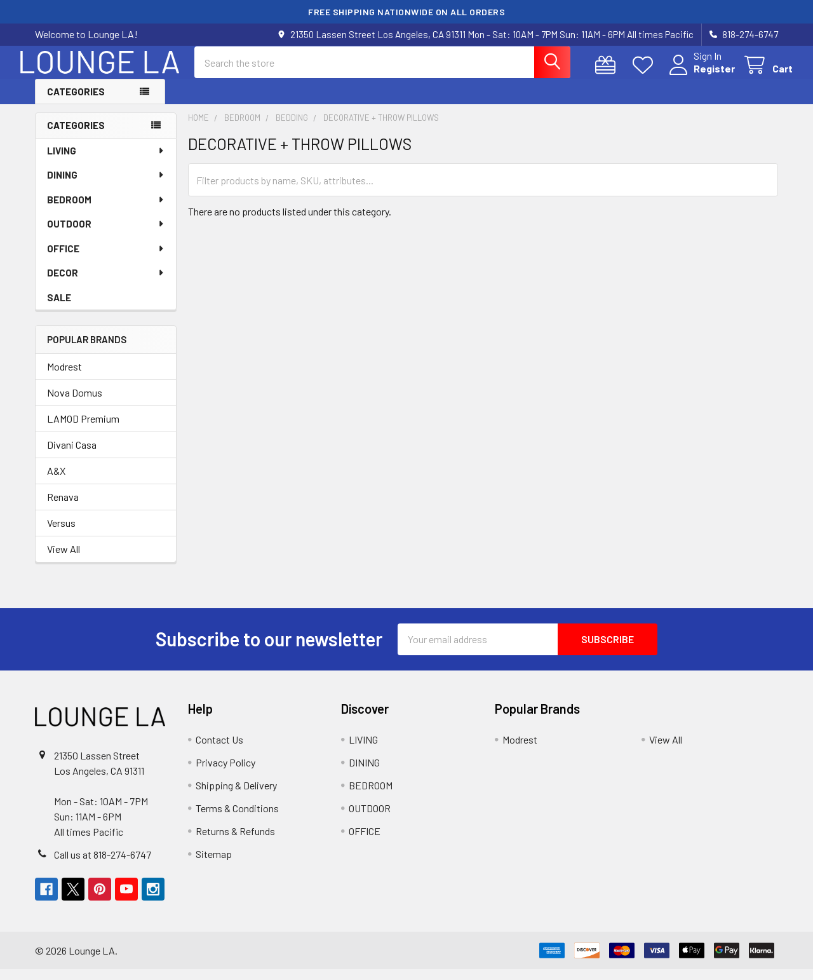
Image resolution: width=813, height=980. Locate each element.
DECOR (106, 283)
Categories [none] (76, 136)
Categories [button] (76, 102)
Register (699, 76)
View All (63, 560)
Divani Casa (72, 455)
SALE (59, 308)
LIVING (106, 161)
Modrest (64, 377)
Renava (63, 507)
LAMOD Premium (83, 429)
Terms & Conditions (237, 819)
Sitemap (214, 865)
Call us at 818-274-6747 (102, 865)
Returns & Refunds (235, 842)
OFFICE (106, 259)
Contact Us (219, 750)
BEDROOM (106, 210)
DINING (106, 185)
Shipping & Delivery (236, 796)
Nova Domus (74, 403)
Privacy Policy (225, 773)
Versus (61, 533)
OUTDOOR (106, 234)
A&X (56, 481)
